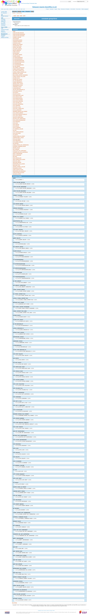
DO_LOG (14, 130)
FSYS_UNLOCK (16, 124)
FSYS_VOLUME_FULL (17, 102)
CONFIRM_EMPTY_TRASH (18, 137)
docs (7, 9)
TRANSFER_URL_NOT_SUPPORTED (20, 152)
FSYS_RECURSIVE (17, 140)
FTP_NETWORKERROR (18, 259)
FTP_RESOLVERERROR (18, 57)
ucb (24, 9)
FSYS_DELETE (16, 125)
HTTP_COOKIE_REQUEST (18, 131)
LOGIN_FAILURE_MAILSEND (18, 35)
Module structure (4, 16)
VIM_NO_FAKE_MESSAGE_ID (19, 89)
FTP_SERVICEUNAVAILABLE (18, 61)
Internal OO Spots (5, 29)
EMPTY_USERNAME (17, 155)
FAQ (2, 28)
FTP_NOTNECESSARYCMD (18, 60)
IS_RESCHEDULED (17, 88)
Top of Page (14, 602)
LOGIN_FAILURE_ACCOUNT (18, 172)
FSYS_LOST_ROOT (17, 133)
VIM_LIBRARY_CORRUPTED (18, 67)
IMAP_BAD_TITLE (16, 165)
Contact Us (48, 610)
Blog (59, 9)
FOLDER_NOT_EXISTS (17, 79)
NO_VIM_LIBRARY (16, 66)
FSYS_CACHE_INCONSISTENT (19, 120)
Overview (14, 11)
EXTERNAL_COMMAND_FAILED (19, 146)
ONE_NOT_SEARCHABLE (18, 117)
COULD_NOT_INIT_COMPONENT (19, 150)
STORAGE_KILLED (17, 212)
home (2, 9)
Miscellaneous (4, 33)
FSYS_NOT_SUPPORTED (18, 104)
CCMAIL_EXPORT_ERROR (18, 69)
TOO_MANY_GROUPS (17, 48)
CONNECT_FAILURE (17, 37)
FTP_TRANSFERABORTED (18, 64)
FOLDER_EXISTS (16, 77)
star (21, 9)
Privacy (45, 610)
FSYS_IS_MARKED (16, 127)
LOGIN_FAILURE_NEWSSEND (19, 34)
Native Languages (85, 9)
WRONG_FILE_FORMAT (18, 44)
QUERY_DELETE (16, 51)
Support (55, 9)
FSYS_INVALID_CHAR (17, 96)
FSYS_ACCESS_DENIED (18, 99)
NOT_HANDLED (16, 149)
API (2, 14)
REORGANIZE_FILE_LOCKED (19, 163)
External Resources (3, 31)
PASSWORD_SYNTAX (17, 168)
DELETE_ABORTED (17, 50)
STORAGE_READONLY (17, 41)
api (4, 9)
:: (13, 15)
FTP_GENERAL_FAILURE (18, 128)
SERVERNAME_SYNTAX (18, 85)
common (11, 9)
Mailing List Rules (4, 37)
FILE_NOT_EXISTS (16, 93)
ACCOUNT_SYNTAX (17, 598)
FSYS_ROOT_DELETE (18, 354)
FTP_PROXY (15, 134)
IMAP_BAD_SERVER (17, 162)
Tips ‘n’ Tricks (4, 27)
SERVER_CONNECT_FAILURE (19, 166)
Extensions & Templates (65, 9)
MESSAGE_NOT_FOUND (18, 73)
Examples (3, 19)
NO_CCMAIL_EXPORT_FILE (18, 70)
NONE (14, 31)
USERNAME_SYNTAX (17, 86)
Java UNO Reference (3, 21)
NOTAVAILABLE (16, 53)
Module (19, 11)
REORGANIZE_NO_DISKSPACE (19, 171)
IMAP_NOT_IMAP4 (16, 160)
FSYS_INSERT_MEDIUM (18, 141)
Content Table (4, 11)
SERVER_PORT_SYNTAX (18, 83)
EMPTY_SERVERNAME (17, 153)
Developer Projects (3, 36)
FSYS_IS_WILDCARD (17, 109)
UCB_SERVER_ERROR (17, 40)
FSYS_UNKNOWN (16, 105)
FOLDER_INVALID (16, 56)
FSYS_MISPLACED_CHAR (18, 95)
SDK (2, 17)
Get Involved (72, 9)
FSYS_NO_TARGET (17, 139)
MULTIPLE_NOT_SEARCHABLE (19, 118)
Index (32, 11)
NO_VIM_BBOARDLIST (17, 80)
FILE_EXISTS (15, 92)
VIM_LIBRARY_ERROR (17, 54)
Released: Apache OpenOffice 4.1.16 (44, 7)
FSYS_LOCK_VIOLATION (18, 101)
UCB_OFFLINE (16, 38)
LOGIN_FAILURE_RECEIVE (18, 32)
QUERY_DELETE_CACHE (18, 169)
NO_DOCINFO (16, 143)
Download (51, 9)
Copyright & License (40, 610)
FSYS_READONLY (16, 121)
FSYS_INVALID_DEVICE (17, 98)
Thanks (54, 610)
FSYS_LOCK (15, 448)
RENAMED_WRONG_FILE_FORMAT (20, 111)
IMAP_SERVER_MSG (17, 157)
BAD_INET (15, 156)
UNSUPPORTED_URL (17, 45)
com (16, 9)
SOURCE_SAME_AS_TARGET (19, 136)
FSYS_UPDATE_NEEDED (18, 112)
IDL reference (4, 12)
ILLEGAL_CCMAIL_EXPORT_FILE (19, 72)
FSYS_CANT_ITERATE (17, 115)
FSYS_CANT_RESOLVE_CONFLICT (20, 114)
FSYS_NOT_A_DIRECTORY (18, 108)
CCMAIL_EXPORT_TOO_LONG (19, 76)
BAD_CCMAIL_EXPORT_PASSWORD (21, 306)
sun (19, 9)
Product (47, 9)
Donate (51, 610)
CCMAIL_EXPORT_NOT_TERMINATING (21, 144)
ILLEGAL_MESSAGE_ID (17, 82)
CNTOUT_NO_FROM (17, 47)
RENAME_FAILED (16, 147)
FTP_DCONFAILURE (17, 63)
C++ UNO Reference (3, 23)
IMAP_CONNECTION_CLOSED (19, 159)
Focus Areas (78, 9)
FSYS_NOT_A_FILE (17, 401)
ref (14, 9)
